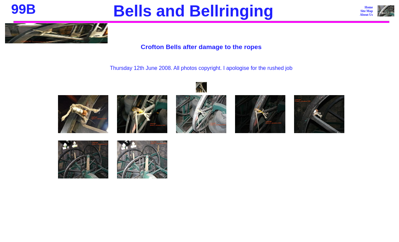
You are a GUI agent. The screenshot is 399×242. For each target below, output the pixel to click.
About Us (366, 14)
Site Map (366, 11)
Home (368, 7)
